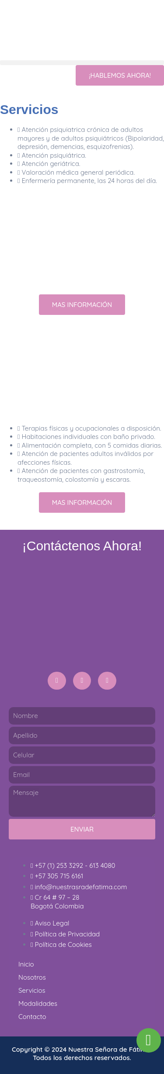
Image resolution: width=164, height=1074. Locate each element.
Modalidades (37, 1003)
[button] (82, 62)
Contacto (32, 1016)
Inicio (26, 964)
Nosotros (32, 977)
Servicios (31, 990)
